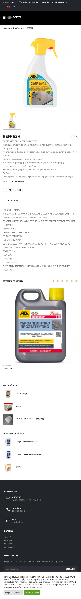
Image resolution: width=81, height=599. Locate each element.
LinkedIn (15, 190)
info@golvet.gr (59, 2)
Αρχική (7, 28)
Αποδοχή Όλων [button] (32, 592)
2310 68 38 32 (9, 2)
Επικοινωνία (10, 547)
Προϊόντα (17, 28)
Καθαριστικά (18, 182)
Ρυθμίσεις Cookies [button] (13, 592)
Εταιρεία (9, 540)
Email (20, 190)
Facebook (5, 190)
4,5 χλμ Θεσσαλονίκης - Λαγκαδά (34, 2)
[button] (54, 281)
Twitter (10, 190)
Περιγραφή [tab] (12, 200)
